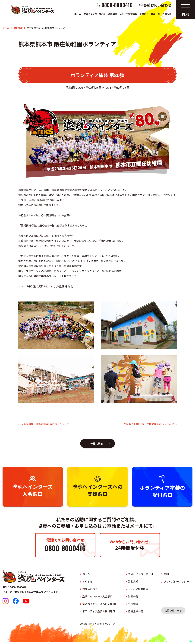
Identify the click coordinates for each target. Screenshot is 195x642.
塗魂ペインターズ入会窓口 (97, 596)
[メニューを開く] (185, 9)
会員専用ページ (173, 610)
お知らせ (166, 14)
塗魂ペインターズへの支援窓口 (100, 604)
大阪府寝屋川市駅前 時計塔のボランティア (45, 424)
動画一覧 (155, 14)
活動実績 (112, 14)
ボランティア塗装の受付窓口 (98, 611)
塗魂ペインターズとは (95, 14)
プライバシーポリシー (176, 581)
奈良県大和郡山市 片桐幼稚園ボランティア (149, 424)
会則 (166, 574)
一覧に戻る (96, 443)
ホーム (77, 14)
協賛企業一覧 (135, 611)
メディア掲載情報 (128, 14)
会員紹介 (144, 14)
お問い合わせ (90, 589)
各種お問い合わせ (157, 4)
